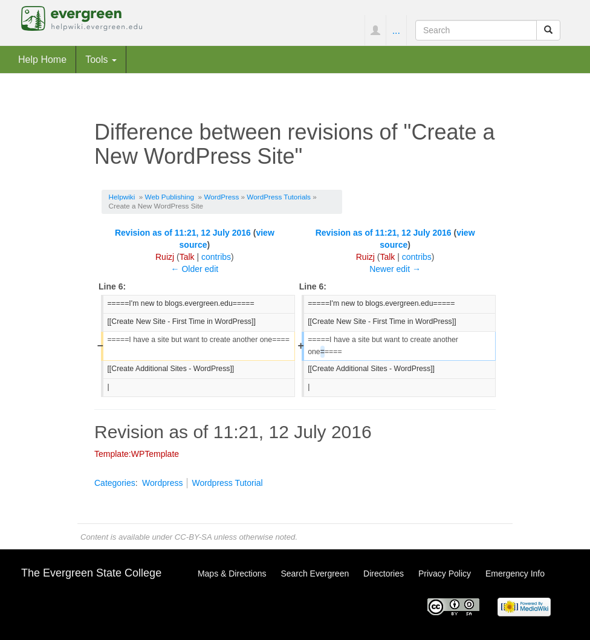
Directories (383, 573)
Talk (187, 257)
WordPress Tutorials (279, 197)
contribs (216, 257)
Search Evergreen (314, 573)
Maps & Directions (232, 573)
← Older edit (195, 269)
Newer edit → (395, 269)
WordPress (221, 197)
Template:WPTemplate (136, 454)
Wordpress (162, 483)
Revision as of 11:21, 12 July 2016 (183, 233)
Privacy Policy (444, 573)
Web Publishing (169, 197)
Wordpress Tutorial (227, 483)
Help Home (42, 59)
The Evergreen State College (91, 573)
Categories (114, 483)
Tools (101, 59)
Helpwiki (122, 197)
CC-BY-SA (193, 536)
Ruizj (164, 257)
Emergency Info (515, 573)
